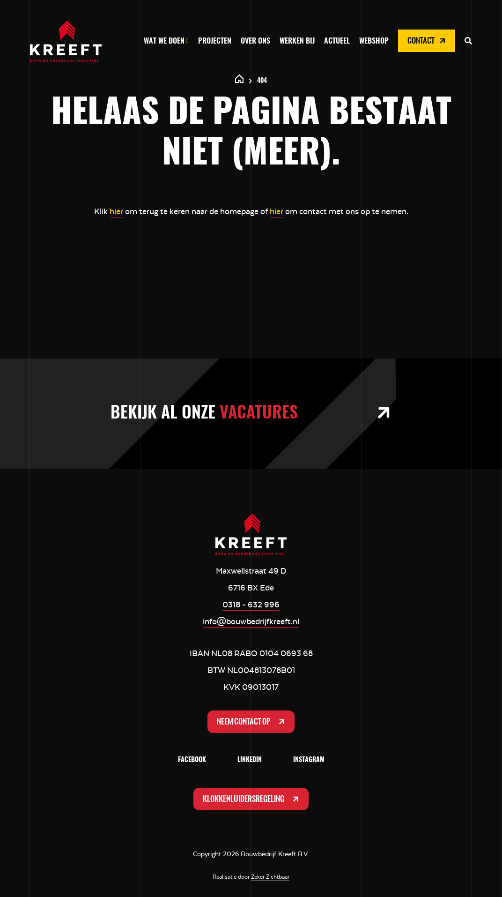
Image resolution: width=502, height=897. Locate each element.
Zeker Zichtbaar (270, 877)
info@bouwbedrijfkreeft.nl (251, 621)
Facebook (192, 760)
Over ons (255, 41)
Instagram (309, 760)
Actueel (337, 41)
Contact (427, 40)
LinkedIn (249, 760)
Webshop (374, 41)
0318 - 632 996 (251, 604)
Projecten (214, 41)
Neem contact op (252, 721)
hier (116, 211)
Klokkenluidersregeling (252, 799)
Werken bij (297, 41)
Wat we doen (164, 41)
